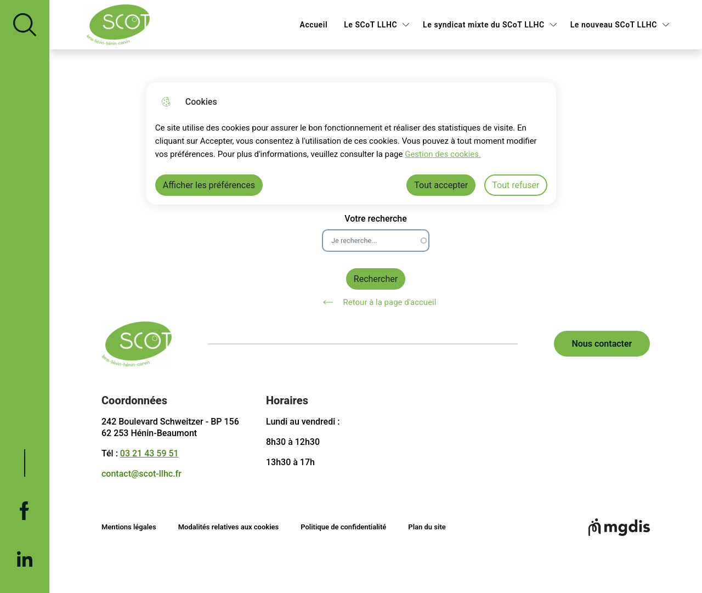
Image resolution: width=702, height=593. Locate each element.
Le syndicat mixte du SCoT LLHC (484, 24)
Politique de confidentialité (343, 527)
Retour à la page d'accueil (376, 302)
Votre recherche (375, 218)
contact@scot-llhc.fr (141, 473)
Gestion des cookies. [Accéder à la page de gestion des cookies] (443, 154)
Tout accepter (441, 185)
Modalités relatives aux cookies (228, 527)
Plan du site (426, 527)
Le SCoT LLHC (370, 24)
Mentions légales (128, 527)
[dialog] (351, 143)
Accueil (314, 24)
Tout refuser (515, 185)
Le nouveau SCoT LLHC (613, 24)
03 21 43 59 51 (149, 453)
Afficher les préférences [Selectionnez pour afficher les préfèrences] (209, 185)
